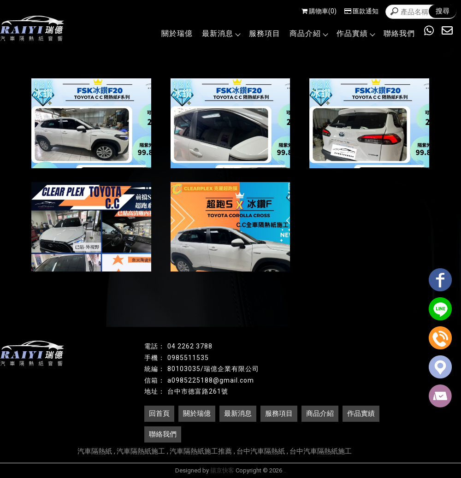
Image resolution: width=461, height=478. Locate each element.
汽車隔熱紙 (94, 451)
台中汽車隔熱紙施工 (321, 451)
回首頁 (159, 413)
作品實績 (355, 33)
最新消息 (221, 33)
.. (285, 470)
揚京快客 (222, 470)
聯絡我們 (399, 33)
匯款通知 (361, 11)
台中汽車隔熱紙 (260, 451)
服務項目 (264, 33)
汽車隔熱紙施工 (141, 451)
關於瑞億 (177, 33)
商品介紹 (308, 33)
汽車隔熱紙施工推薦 (201, 451)
